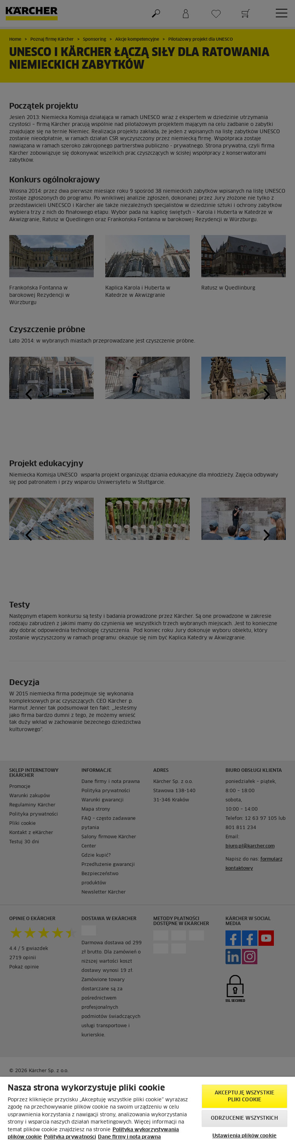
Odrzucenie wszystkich (244, 1118)
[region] (147, 1112)
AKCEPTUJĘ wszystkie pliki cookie (244, 1096)
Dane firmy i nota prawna (129, 1137)
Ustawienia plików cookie (244, 1136)
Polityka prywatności (70, 1137)
